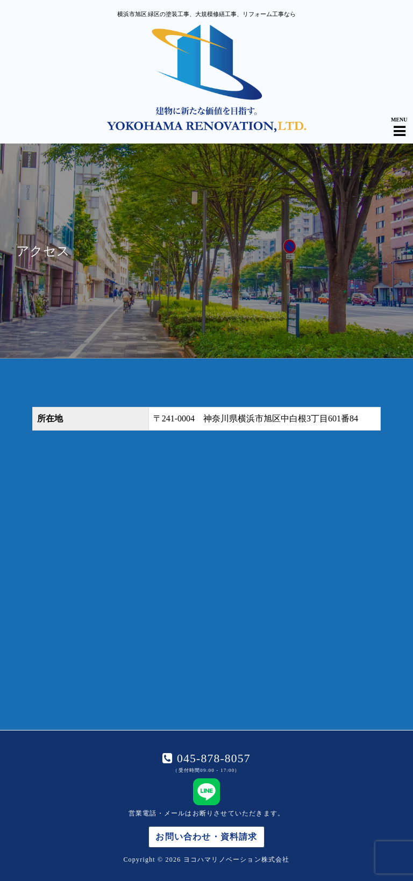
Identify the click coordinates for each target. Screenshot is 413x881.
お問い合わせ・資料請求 (206, 836)
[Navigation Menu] (399, 122)
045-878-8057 (211, 758)
